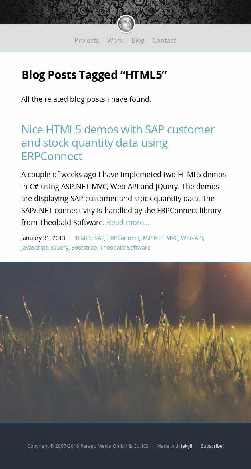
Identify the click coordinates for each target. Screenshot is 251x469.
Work (115, 40)
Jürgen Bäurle (126, 25)
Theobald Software (125, 247)
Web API (192, 238)
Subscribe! (212, 446)
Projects (86, 40)
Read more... (128, 222)
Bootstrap (84, 247)
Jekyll (186, 446)
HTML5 (82, 238)
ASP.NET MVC (160, 238)
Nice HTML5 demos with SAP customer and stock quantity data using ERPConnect (118, 142)
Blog (138, 40)
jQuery (59, 247)
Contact (164, 40)
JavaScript (34, 247)
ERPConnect (123, 238)
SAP (99, 238)
